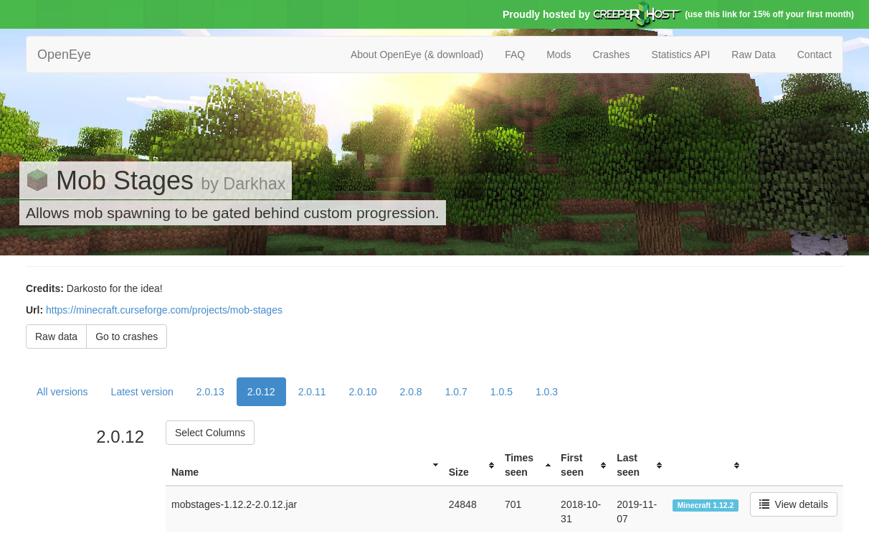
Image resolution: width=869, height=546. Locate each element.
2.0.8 (411, 391)
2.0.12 (261, 391)
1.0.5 (501, 391)
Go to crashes (126, 336)
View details (793, 504)
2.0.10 (363, 391)
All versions (62, 391)
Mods (558, 54)
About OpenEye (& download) (417, 54)
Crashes (611, 54)
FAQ (515, 54)
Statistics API (681, 54)
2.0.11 (312, 391)
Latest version (142, 391)
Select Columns (210, 432)
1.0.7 (456, 391)
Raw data (56, 336)
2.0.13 (210, 391)
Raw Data (753, 54)
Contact (814, 54)
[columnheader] (304, 465)
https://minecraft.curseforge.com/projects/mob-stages (164, 310)
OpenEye (64, 54)
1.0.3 (547, 391)
